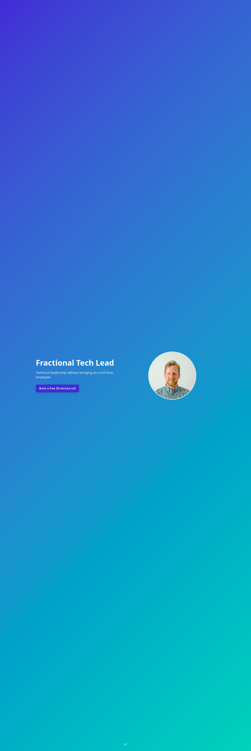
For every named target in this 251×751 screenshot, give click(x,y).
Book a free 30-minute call (57, 388)
